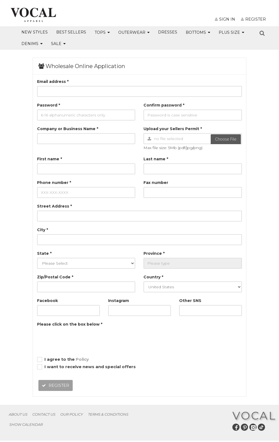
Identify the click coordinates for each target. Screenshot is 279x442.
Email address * (53, 81)
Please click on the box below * (69, 324)
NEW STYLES (34, 32)
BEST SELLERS (71, 32)
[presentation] (78, 339)
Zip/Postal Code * (55, 277)
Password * (48, 105)
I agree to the (63, 359)
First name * (49, 158)
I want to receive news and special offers (86, 367)
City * (42, 229)
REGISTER (253, 19)
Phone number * (54, 182)
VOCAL (254, 415)
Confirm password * (163, 105)
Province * (154, 253)
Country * (153, 277)
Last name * (155, 158)
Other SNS (190, 300)
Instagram (118, 300)
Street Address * (54, 206)
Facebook (47, 300)
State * (44, 253)
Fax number (155, 182)
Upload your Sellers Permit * (172, 128)
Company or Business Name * (67, 128)
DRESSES (167, 32)
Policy (82, 359)
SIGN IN (225, 19)
